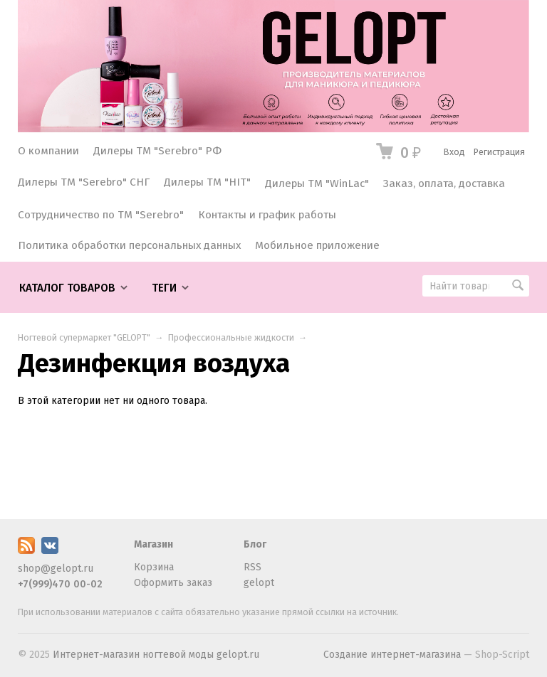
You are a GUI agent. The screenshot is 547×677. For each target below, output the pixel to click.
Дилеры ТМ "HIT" (207, 182)
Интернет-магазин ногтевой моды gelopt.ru (156, 655)
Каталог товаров (67, 288)
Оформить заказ (173, 583)
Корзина (154, 567)
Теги (164, 288)
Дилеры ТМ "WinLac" (317, 183)
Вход (454, 151)
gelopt (259, 583)
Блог (255, 544)
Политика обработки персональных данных (129, 245)
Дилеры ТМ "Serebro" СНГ (84, 182)
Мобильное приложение (317, 245)
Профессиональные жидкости (231, 337)
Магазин (153, 544)
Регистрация (499, 151)
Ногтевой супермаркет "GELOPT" (84, 337)
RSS (252, 567)
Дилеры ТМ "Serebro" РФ (157, 150)
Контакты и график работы (267, 214)
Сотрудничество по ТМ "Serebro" (101, 214)
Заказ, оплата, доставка (444, 183)
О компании (48, 150)
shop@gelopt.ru (55, 569)
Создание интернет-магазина (392, 655)
